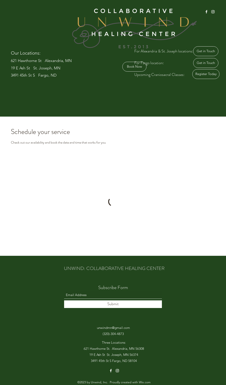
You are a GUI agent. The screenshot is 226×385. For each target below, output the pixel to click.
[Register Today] (205, 74)
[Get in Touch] (205, 51)
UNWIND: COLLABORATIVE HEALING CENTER (114, 268)
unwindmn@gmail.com (113, 328)
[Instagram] (213, 12)
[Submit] (113, 304)
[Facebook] (206, 12)
